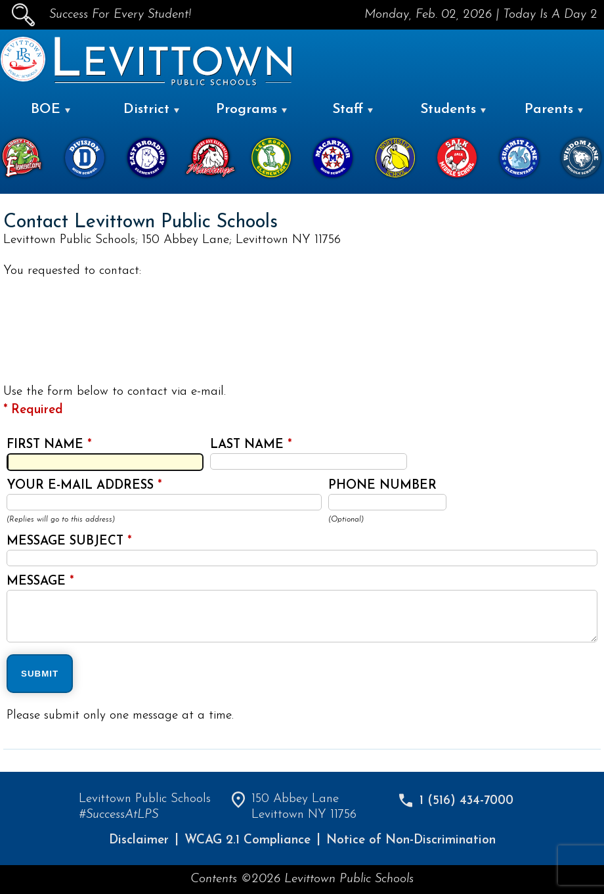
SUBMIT (39, 674)
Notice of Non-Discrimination (411, 840)
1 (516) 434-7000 (466, 801)
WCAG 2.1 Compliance (247, 840)
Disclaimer (139, 840)
